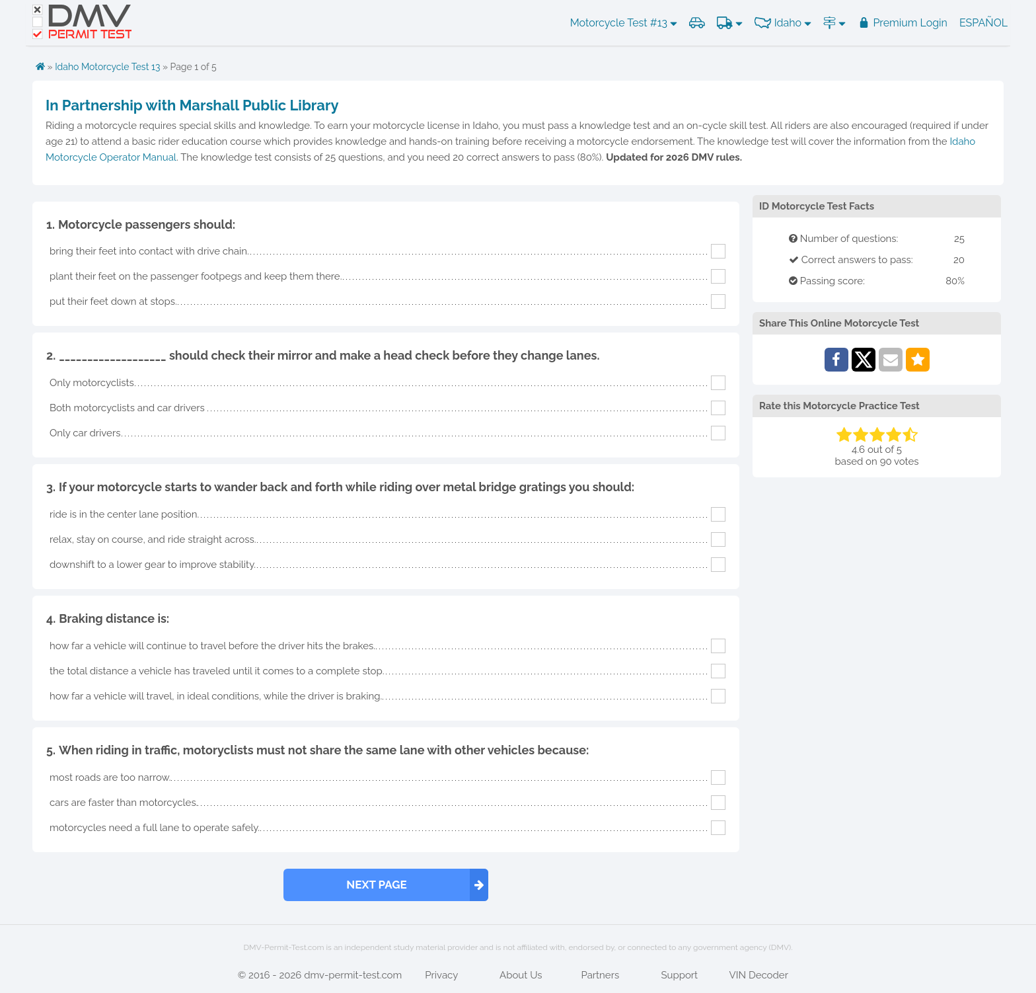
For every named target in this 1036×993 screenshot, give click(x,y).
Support (679, 975)
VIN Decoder (758, 975)
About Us (521, 975)
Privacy (441, 975)
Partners (600, 975)
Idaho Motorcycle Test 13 (107, 66)
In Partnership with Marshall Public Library (192, 105)
